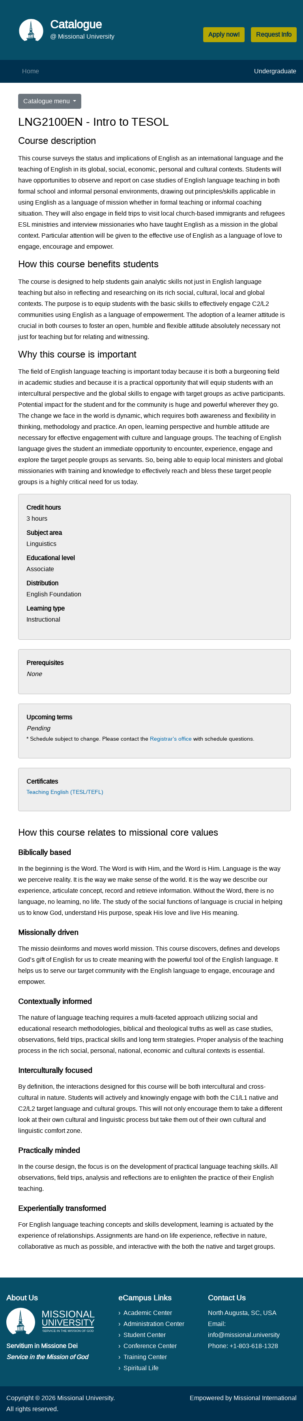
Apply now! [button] (223, 34)
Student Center (144, 1335)
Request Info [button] (274, 34)
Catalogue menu (47, 101)
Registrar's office (171, 739)
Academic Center (147, 1312)
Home (30, 71)
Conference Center (150, 1346)
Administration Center (153, 1323)
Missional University (85, 1398)
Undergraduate (275, 71)
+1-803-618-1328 (254, 1346)
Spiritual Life (141, 1368)
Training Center (145, 1357)
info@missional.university (244, 1335)
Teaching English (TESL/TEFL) (64, 792)
